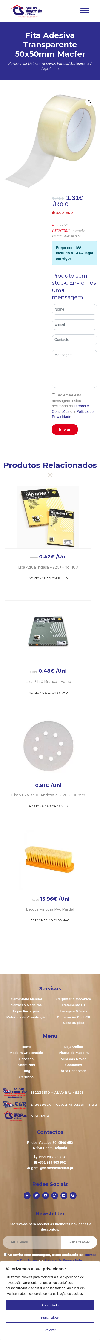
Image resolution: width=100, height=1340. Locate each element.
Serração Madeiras (26, 1005)
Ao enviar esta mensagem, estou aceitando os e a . (73, 406)
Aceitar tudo (50, 1305)
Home (26, 1047)
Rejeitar (49, 1330)
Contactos (73, 1065)
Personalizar (50, 1317)
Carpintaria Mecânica (73, 999)
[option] (50, 141)
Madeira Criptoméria (26, 1053)
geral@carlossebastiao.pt (52, 1168)
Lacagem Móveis (73, 1011)
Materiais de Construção (26, 1017)
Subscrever (79, 1242)
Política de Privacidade (63, 1260)
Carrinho (26, 1077)
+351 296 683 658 (52, 1157)
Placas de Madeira (74, 1053)
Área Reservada (74, 1071)
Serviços (26, 1059)
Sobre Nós (26, 1065)
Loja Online (73, 1047)
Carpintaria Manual (26, 999)
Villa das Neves (73, 1059)
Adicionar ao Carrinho (48, 578)
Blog (26, 1071)
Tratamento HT (74, 1005)
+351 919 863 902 (52, 1162)
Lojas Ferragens (26, 1011)
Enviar (65, 429)
